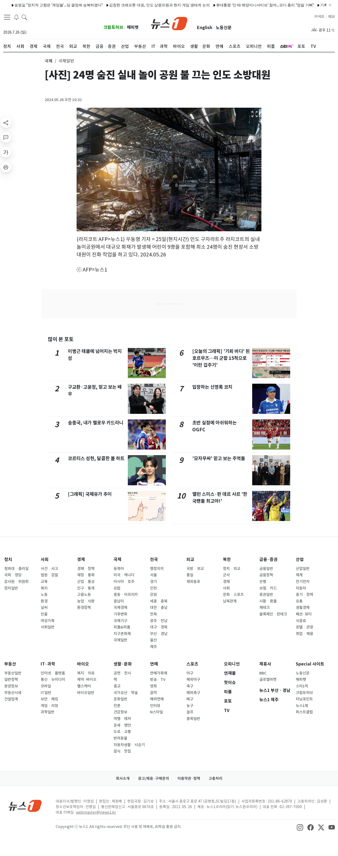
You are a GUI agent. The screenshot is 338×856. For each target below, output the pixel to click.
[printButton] (6, 167)
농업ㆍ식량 (86, 601)
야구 (189, 673)
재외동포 (193, 581)
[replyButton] (6, 137)
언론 (117, 705)
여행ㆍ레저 (122, 718)
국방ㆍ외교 (195, 568)
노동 (44, 594)
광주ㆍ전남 (158, 620)
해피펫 (133, 27)
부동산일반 (12, 673)
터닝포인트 (304, 699)
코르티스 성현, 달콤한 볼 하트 (96, 458)
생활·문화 (123, 664)
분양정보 (11, 686)
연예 (154, 664)
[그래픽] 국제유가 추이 (90, 494)
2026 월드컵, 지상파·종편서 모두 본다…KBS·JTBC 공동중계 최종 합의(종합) (168, 5)
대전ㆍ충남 (158, 607)
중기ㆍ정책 (304, 594)
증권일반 (266, 594)
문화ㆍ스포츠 (233, 594)
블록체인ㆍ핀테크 (273, 614)
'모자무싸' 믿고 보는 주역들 (218, 458)
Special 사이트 (310, 664)
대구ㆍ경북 (158, 627)
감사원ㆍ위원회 (16, 581)
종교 (117, 686)
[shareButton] (6, 122)
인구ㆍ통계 (86, 588)
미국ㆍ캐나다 (124, 575)
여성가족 (47, 620)
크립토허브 (113, 27)
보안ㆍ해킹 (49, 699)
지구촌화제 (122, 633)
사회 (45, 559)
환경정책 (84, 607)
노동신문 (224, 27)
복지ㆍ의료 (86, 673)
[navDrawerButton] (7, 17)
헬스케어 (84, 686)
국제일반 (120, 640)
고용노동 (84, 594)
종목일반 (193, 718)
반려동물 (120, 738)
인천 (153, 588)
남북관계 (230, 601)
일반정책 (11, 679)
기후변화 (120, 614)
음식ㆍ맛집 (122, 751)
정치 (8, 559)
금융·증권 (268, 559)
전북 (153, 614)
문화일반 (120, 699)
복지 (44, 588)
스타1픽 (302, 686)
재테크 (264, 607)
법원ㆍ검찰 (49, 575)
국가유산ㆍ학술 (126, 692)
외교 (190, 559)
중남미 (119, 601)
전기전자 (302, 581)
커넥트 (319, 16)
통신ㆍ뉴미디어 (53, 679)
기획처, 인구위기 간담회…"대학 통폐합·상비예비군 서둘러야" (50, 5)
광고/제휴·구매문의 (153, 778)
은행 (262, 581)
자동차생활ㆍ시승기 (129, 744)
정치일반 (11, 588)
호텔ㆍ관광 (304, 627)
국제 (117, 559)
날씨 (44, 607)
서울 (153, 575)
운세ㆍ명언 (122, 725)
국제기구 (120, 620)
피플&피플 (122, 627)
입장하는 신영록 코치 (212, 387)
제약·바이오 (86, 679)
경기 (153, 581)
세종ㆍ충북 (158, 601)
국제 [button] (49, 61)
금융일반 (266, 568)
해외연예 (157, 699)
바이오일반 (85, 692)
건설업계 (11, 699)
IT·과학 (48, 664)
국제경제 (120, 607)
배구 (189, 699)
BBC (262, 673)
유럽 (117, 588)
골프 (189, 712)
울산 (153, 640)
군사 (226, 575)
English (204, 27)
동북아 (119, 568)
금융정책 (266, 575)
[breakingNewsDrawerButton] (16, 17)
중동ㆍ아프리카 (126, 594)
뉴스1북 (302, 705)
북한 (227, 559)
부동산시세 (12, 692)
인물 (44, 614)
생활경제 (302, 607)
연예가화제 (158, 673)
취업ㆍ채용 (304, 633)
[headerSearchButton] (24, 17)
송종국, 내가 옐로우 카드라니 (95, 423)
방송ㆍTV (158, 679)
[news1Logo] (25, 806)
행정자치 (157, 568)
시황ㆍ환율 (268, 601)
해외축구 (193, 692)
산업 (300, 559)
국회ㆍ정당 (13, 575)
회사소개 (123, 778)
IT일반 (46, 692)
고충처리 (215, 778)
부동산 (10, 664)
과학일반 (47, 712)
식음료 (301, 620)
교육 (44, 581)
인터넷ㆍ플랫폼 (53, 673)
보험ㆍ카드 (268, 588)
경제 (81, 559)
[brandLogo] (169, 23)
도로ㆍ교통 (122, 731)
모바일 (46, 686)
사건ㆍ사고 (49, 568)
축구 (189, 686)
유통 (299, 601)
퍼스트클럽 (304, 712)
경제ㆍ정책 (86, 568)
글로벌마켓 (267, 679)
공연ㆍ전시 (122, 673)
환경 (44, 601)
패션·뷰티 (304, 614)
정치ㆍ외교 (231, 568)
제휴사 (265, 664)
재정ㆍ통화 (86, 575)
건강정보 (120, 712)
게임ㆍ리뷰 (49, 705)
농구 (189, 705)
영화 (153, 686)
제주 (153, 646)
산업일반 (302, 568)
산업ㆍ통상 (86, 581)
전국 (154, 559)
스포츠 (192, 664)
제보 (331, 16)
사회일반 (47, 627)
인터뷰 (155, 705)
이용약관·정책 (188, 778)
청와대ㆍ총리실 (16, 568)
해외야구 (193, 679)
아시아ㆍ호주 (124, 581)
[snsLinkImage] (300, 827)
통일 (189, 575)
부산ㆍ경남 (158, 633)
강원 (153, 594)
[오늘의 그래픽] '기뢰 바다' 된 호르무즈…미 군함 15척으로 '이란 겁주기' (221, 358)
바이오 (83, 664)
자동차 (301, 588)
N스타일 (156, 712)
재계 (299, 575)
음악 (153, 692)
